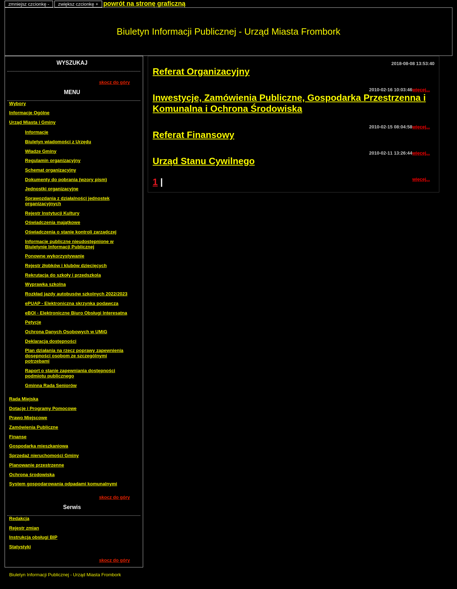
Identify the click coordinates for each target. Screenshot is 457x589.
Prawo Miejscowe (28, 417)
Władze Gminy (41, 151)
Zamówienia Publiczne (33, 427)
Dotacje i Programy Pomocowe (43, 408)
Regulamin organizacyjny (53, 160)
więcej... (421, 89)
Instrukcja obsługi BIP (33, 537)
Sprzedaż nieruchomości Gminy (44, 455)
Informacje (36, 132)
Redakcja (19, 518)
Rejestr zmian (24, 528)
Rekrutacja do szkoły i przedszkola (63, 275)
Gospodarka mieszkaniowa (38, 446)
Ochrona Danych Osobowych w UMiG (66, 331)
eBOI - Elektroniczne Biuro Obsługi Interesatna (76, 313)
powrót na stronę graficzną (144, 3)
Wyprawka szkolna (45, 284)
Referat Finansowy (193, 134)
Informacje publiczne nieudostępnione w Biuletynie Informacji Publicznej (69, 244)
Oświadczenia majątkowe (52, 222)
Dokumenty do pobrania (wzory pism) (66, 179)
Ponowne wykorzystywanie (54, 256)
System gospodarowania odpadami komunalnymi (63, 483)
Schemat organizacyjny (50, 170)
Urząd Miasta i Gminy (32, 122)
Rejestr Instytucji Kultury (52, 213)
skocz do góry (114, 82)
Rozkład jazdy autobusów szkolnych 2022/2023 (76, 293)
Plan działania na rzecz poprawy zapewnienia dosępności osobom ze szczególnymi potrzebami (74, 356)
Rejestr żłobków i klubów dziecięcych (66, 265)
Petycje (33, 322)
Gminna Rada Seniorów (51, 385)
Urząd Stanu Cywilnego (204, 161)
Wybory (17, 103)
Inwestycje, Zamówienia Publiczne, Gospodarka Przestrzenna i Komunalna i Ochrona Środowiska (289, 103)
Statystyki (20, 546)
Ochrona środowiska (32, 474)
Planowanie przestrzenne (36, 465)
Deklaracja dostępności (50, 341)
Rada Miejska (23, 399)
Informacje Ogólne (29, 112)
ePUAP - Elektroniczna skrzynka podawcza (71, 303)
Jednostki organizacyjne (51, 188)
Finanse (18, 436)
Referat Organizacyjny (201, 71)
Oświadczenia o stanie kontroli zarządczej (71, 232)
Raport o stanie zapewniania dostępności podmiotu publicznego (70, 373)
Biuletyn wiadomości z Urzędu (58, 141)
